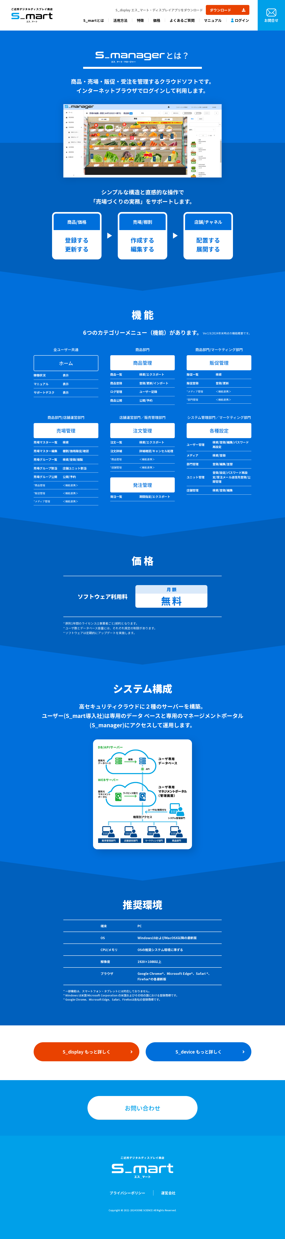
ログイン (242, 20)
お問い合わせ (142, 1108)
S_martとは (93, 20)
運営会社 (168, 1192)
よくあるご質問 (182, 20)
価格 (156, 20)
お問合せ (271, 20)
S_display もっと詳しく (87, 1051)
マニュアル (213, 20)
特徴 (140, 20)
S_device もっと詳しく (198, 1051)
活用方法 (120, 20)
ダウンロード (220, 9)
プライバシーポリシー (127, 1192)
